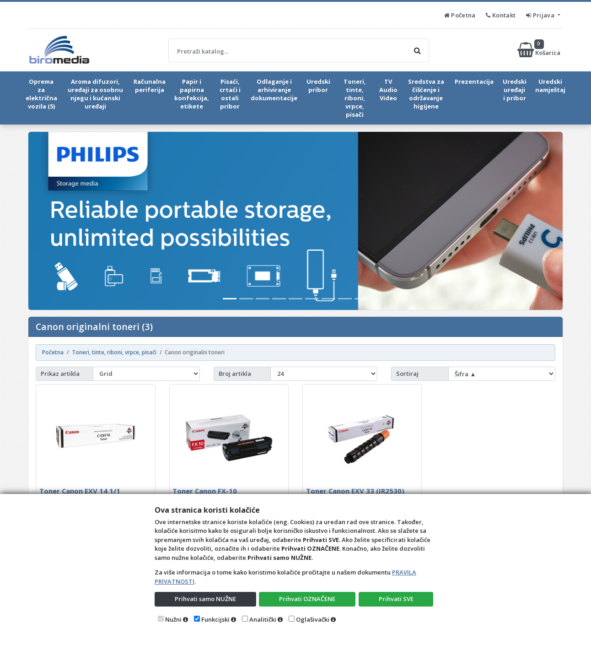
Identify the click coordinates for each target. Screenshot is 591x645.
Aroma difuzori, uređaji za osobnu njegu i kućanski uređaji (95, 93)
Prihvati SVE (396, 599)
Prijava (541, 15)
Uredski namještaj (550, 85)
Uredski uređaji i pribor (515, 89)
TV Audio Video (388, 89)
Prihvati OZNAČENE (307, 599)
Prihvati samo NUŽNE (205, 599)
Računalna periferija (150, 85)
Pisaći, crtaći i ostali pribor (230, 93)
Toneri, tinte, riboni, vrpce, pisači (355, 98)
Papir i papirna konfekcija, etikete (191, 93)
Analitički (262, 619)
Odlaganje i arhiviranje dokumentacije (274, 89)
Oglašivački (312, 619)
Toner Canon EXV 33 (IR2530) (355, 490)
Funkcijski (215, 619)
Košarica (539, 50)
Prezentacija (474, 81)
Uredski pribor (318, 85)
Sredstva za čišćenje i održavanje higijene (426, 93)
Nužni (173, 619)
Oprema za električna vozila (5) (41, 93)
